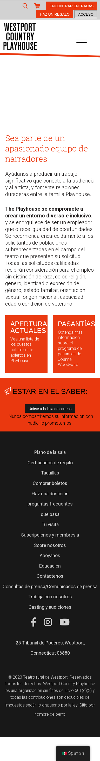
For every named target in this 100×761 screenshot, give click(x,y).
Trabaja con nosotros (50, 596)
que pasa (50, 514)
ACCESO (86, 14)
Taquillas (50, 473)
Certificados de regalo (50, 462)
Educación (50, 566)
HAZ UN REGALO (55, 14)
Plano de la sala (50, 452)
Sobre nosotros (50, 545)
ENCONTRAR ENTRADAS (72, 6)
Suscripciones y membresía (50, 535)
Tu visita (50, 524)
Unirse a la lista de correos (50, 409)
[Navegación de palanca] (81, 43)
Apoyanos (50, 555)
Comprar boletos (50, 483)
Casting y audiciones (50, 607)
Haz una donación (50, 493)
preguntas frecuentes (50, 504)
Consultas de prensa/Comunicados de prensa (50, 586)
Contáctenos (50, 576)
